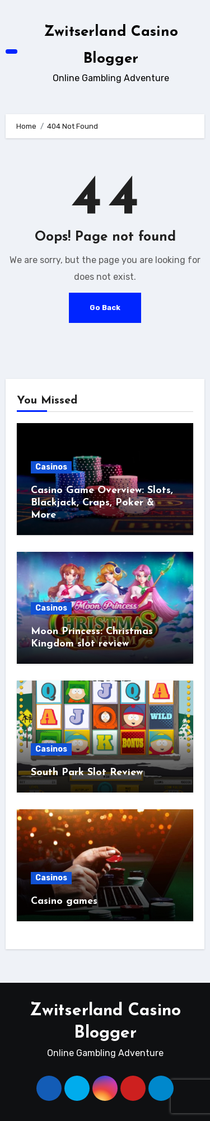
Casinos (51, 467)
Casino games (64, 901)
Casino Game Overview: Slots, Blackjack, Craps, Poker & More (102, 502)
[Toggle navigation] (12, 51)
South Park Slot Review (87, 772)
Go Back (105, 307)
